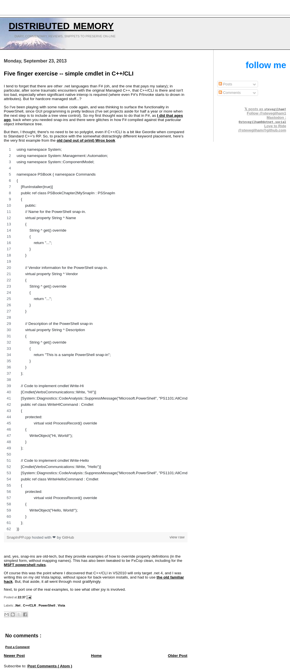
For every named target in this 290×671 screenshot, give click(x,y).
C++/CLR (30, 605)
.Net (18, 605)
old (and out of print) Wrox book (86, 140)
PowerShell (47, 605)
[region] (95, 339)
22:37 (22, 597)
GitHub (68, 537)
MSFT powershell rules (25, 565)
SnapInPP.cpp (19, 537)
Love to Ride (275, 126)
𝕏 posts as (265, 109)
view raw (177, 537)
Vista (61, 605)
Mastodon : (262, 119)
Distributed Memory (61, 24)
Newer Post (14, 655)
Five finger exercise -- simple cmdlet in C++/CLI (69, 73)
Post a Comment (17, 647)
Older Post (177, 655)
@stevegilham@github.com (262, 130)
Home (96, 655)
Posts (225, 84)
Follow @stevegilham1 (266, 113)
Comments (230, 92)
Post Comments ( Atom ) (49, 666)
